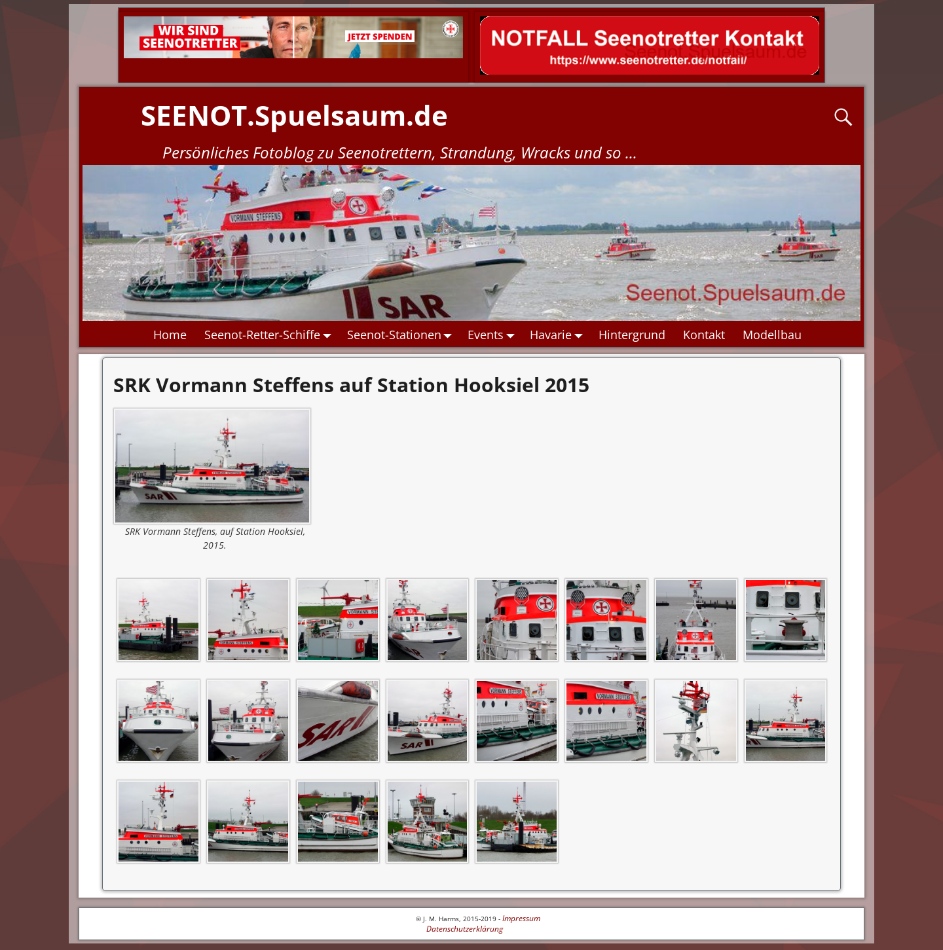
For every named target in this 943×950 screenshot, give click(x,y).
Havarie (560, 334)
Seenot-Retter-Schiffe (271, 334)
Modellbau (772, 334)
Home (170, 334)
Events (494, 334)
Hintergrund (632, 334)
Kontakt (704, 334)
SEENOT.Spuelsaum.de (294, 115)
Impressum (521, 918)
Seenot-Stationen (403, 334)
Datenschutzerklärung (464, 928)
